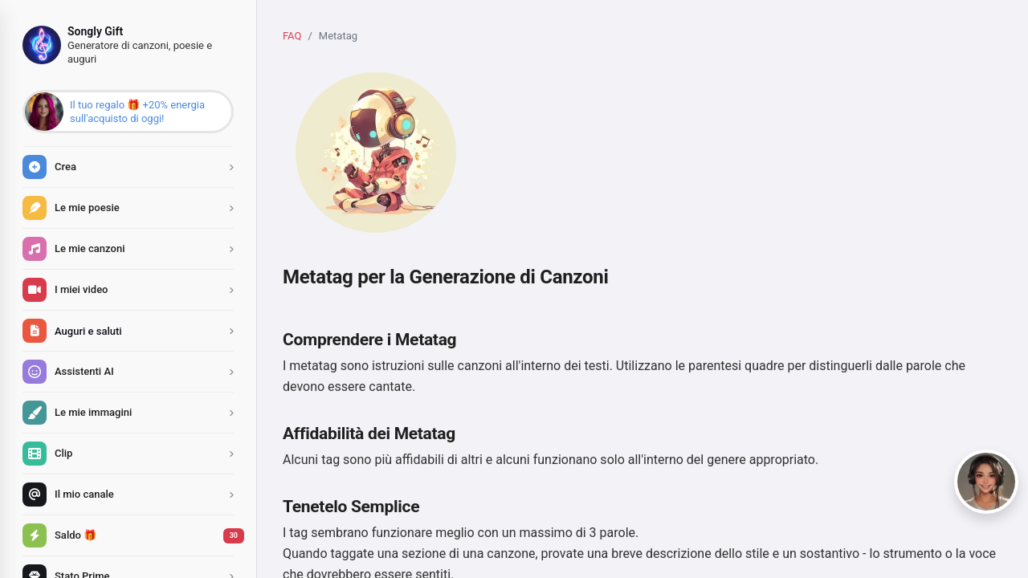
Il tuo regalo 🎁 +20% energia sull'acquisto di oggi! (137, 111)
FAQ (292, 36)
